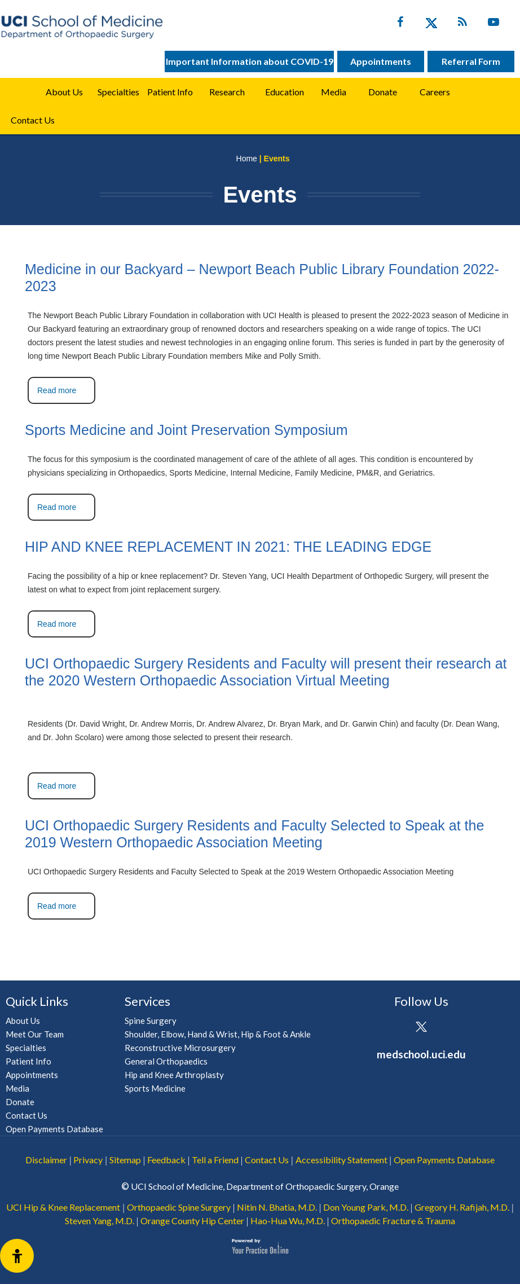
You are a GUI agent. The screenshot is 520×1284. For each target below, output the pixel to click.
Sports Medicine (155, 1088)
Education (284, 91)
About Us (64, 91)
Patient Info (28, 1061)
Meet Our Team (35, 1034)
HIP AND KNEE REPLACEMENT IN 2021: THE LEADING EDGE (228, 547)
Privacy (88, 1159)
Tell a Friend (215, 1159)
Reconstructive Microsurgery (180, 1048)
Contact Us (33, 120)
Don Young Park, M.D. (365, 1207)
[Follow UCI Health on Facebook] (390, 1027)
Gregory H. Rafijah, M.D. (462, 1207)
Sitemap (125, 1159)
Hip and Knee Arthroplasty (174, 1075)
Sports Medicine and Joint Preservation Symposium (186, 430)
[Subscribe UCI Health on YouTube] (452, 1027)
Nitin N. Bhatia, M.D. (277, 1207)
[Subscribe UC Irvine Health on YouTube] (493, 24)
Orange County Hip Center (192, 1220)
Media (333, 91)
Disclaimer (46, 1159)
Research (227, 91)
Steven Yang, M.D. (99, 1220)
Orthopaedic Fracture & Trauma (393, 1220)
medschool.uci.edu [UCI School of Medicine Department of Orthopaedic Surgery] (421, 1054)
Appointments (380, 61)
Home (19, 92)
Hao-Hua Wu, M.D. (287, 1220)
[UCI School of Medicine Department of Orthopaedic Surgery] (82, 27)
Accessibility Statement (341, 1159)
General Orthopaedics (166, 1061)
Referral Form (471, 61)
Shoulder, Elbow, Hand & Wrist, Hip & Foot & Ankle (218, 1034)
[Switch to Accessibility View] (17, 1256)
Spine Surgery (151, 1020)
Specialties (118, 91)
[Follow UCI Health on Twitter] (421, 1027)
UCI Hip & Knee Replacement (63, 1207)
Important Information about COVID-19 (249, 61)
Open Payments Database (54, 1129)
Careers (435, 91)
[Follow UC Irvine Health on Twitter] (431, 24)
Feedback (166, 1159)
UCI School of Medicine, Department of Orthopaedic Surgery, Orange (265, 1186)
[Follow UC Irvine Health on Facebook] (400, 24)
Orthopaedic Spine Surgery (179, 1207)
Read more (56, 390)
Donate (382, 91)
